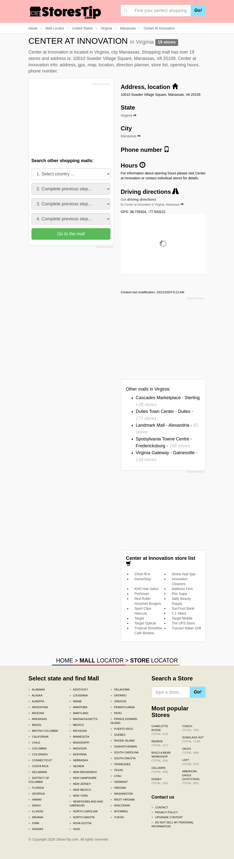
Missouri (78, 748)
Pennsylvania (122, 707)
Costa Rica (39, 766)
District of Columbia (39, 779)
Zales (190, 750)
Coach (190, 728)
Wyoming (119, 811)
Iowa (34, 823)
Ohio (74, 829)
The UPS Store (183, 623)
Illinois (36, 811)
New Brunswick (83, 772)
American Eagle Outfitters (191, 777)
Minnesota (79, 736)
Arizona (36, 713)
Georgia (37, 793)
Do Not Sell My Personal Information (173, 824)
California (39, 736)
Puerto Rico (121, 728)
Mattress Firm (182, 589)
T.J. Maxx (179, 613)
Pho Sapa (179, 594)
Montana (78, 754)
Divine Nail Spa (183, 574)
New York (78, 795)
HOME (64, 660)
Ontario (118, 695)
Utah (115, 776)
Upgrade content (167, 817)
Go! (198, 10)
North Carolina (83, 811)
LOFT (190, 762)
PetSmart (142, 594)
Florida (36, 787)
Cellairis (160, 769)
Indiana (36, 817)
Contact (160, 807)
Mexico (76, 724)
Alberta (36, 701)
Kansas (36, 829)
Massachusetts (83, 719)
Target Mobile (182, 618)
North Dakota (82, 817)
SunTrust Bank (183, 608)
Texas (116, 770)
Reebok (160, 743)
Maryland (78, 713)
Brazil (35, 724)
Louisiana (78, 695)
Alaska (36, 695)
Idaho (35, 805)
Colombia (38, 748)
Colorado (38, 754)
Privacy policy (165, 812)
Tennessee (120, 764)
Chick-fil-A (142, 574)
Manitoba (78, 707)
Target (139, 618)
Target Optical (145, 623)
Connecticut (40, 760)
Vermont (119, 781)
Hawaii (35, 799)
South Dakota (123, 758)
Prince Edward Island (123, 721)
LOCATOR (101, 660)
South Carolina (124, 752)
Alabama (37, 689)
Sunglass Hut (193, 739)
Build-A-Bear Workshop (161, 756)
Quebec (118, 734)
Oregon (118, 701)
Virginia (118, 787)
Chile (34, 742)
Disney (160, 781)
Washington (121, 793)
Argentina (38, 707)
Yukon (117, 817)
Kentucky (78, 689)
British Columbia (43, 730)
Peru (116, 713)
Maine (75, 701)
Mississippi (79, 742)
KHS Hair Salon (147, 589)
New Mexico (80, 789)
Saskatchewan (123, 746)
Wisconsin (120, 805)
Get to (152, 201)
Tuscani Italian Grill (186, 628)
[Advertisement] (68, 121)
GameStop (143, 579)
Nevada (76, 766)
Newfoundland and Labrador (86, 803)
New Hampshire (82, 777)
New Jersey (80, 783)
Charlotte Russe (160, 730)
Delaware (38, 772)
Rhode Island (122, 740)
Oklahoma (120, 689)
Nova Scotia (80, 823)
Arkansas (38, 719)
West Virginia (122, 799)
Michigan (78, 730)
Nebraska (78, 760)
